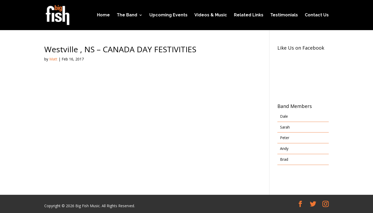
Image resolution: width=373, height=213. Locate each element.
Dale (284, 116)
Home (103, 15)
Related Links (248, 15)
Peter (284, 137)
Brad (284, 159)
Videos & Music (210, 15)
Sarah (285, 127)
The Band (127, 15)
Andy (284, 148)
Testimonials (284, 15)
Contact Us (317, 15)
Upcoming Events (168, 15)
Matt (53, 58)
